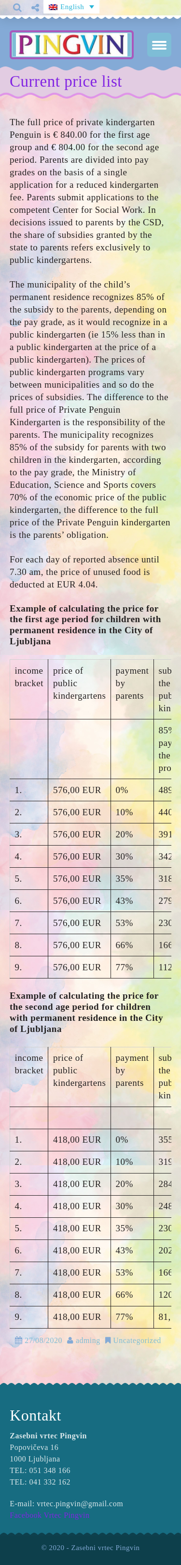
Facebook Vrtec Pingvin (49, 1515)
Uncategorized (137, 1340)
